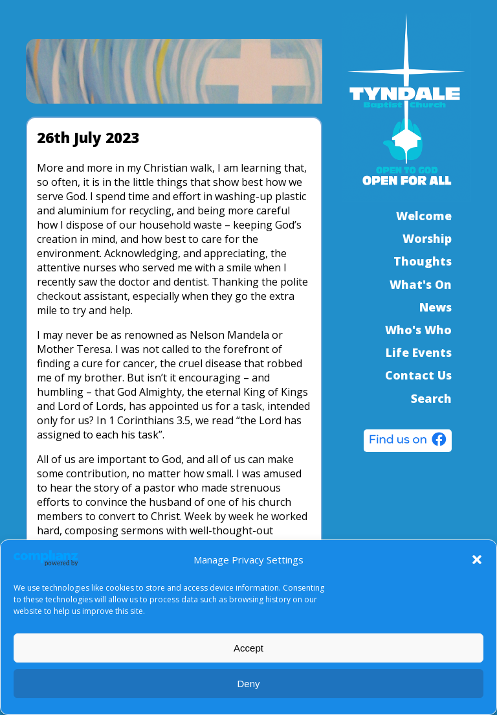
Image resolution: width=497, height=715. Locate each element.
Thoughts (422, 261)
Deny (248, 683)
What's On (421, 284)
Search (431, 398)
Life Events (419, 352)
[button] (476, 559)
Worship (427, 238)
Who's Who (418, 329)
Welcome (424, 215)
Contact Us (418, 375)
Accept (248, 647)
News (435, 307)
